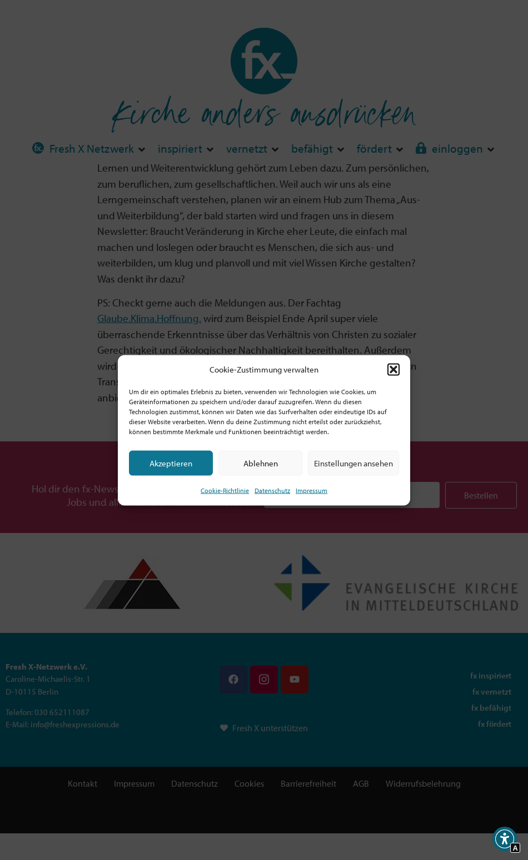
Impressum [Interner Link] (311, 490)
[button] (393, 369)
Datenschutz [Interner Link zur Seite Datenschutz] (272, 490)
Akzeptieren (171, 462)
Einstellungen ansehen (353, 462)
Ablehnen (260, 462)
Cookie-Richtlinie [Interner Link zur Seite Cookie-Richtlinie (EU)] (225, 490)
